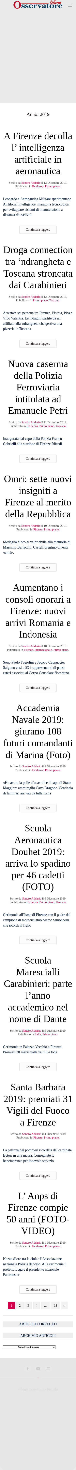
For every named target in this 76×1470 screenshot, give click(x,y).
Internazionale (43, 649)
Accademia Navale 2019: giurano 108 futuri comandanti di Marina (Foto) (38, 731)
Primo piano (52, 186)
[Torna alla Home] (38, 5)
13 (55, 1305)
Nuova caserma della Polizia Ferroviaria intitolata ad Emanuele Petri (38, 387)
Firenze (37, 529)
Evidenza (38, 186)
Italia (38, 1034)
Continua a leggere (38, 229)
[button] (70, 5)
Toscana (54, 300)
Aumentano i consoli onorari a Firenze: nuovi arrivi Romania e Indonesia (38, 611)
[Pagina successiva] (64, 1305)
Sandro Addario (31, 182)
